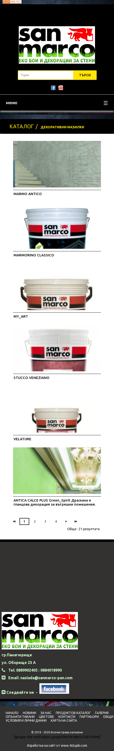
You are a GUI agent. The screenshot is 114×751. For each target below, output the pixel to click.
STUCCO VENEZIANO (31, 378)
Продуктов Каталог (73, 713)
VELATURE (22, 439)
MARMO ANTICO (28, 194)
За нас (46, 713)
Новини (29, 713)
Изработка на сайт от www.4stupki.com (57, 745)
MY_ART (21, 316)
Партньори (89, 717)
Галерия (102, 713)
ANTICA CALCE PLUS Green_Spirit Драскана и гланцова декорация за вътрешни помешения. (55, 502)
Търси (85, 75)
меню (57, 103)
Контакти (66, 717)
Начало (12, 713)
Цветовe (46, 717)
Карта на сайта (64, 720)
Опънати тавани (20, 717)
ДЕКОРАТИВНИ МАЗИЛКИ (62, 127)
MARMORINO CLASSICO (34, 255)
